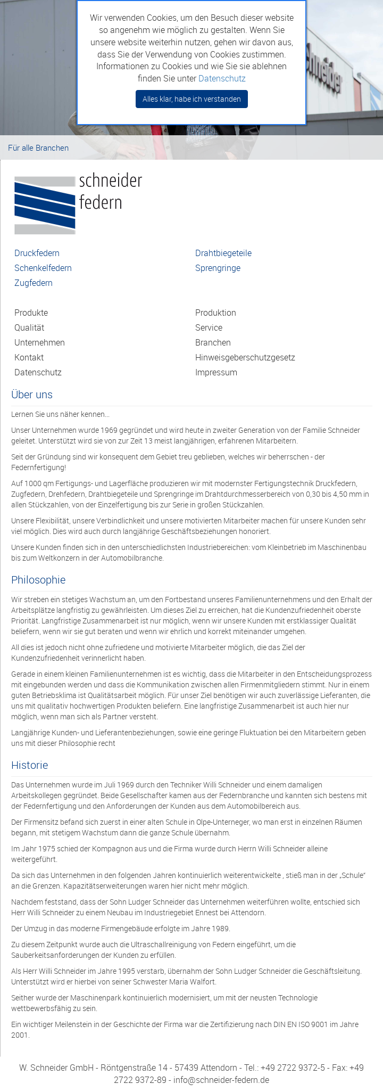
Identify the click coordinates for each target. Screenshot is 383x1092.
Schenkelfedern (43, 268)
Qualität (29, 327)
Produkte (31, 312)
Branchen (213, 342)
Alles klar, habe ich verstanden (192, 99)
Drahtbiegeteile (223, 253)
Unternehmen (39, 342)
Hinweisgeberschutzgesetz (245, 357)
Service (208, 327)
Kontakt (29, 357)
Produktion (215, 312)
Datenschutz (38, 372)
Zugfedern (33, 283)
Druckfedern (37, 253)
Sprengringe (217, 268)
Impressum (216, 372)
